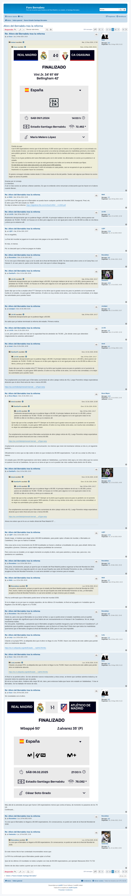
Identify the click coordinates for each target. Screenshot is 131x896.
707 (109, 197)
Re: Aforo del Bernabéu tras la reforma (25, 34)
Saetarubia (105, 843)
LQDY (103, 228)
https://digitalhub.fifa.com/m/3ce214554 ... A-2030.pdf (46, 205)
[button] (95, 29)
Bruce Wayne (106, 393)
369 (109, 257)
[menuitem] (20, 16)
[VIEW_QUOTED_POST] (23, 42)
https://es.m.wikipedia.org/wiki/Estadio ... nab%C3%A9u (25, 648)
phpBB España (73, 887)
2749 (109, 231)
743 (109, 309)
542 (109, 346)
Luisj (103, 635)
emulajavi (104, 306)
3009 (109, 283)
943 (109, 43)
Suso (103, 40)
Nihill (103, 194)
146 (109, 214)
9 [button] (123, 29)
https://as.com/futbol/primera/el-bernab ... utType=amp (25, 387)
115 (109, 637)
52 (108, 846)
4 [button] (109, 29)
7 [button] (118, 29)
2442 (109, 396)
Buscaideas (105, 255)
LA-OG (104, 211)
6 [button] (115, 29)
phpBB (60, 885)
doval (103, 343)
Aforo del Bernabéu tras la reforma (23, 26)
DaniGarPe (105, 280)
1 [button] (102, 29)
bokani (13, 42)
